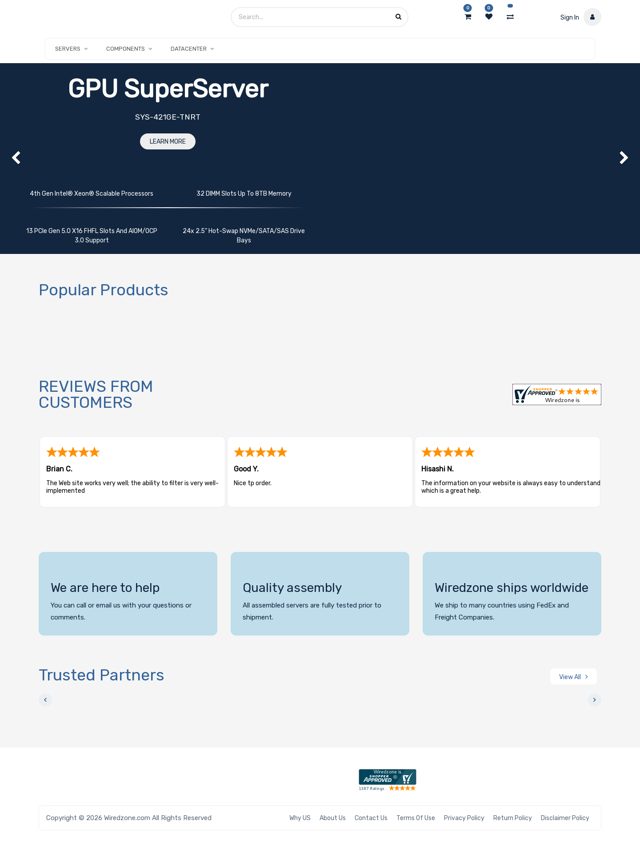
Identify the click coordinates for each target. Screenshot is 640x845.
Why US (300, 818)
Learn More (168, 141)
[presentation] (45, 700)
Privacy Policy (464, 818)
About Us (333, 818)
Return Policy (512, 818)
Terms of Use (415, 818)
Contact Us (371, 818)
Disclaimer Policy (565, 818)
